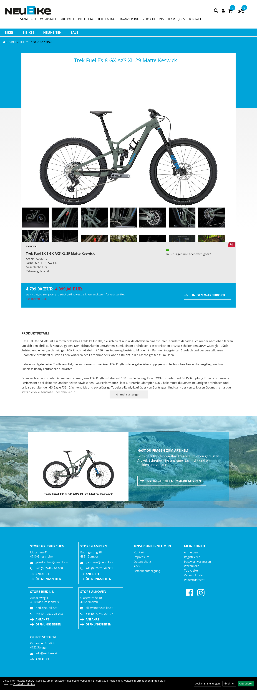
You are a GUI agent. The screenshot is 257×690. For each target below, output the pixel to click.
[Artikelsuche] (216, 11)
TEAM (171, 20)
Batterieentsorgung (147, 571)
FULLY (24, 42)
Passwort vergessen (197, 562)
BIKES (8, 33)
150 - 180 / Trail (42, 42)
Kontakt (139, 552)
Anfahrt (42, 574)
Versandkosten (194, 575)
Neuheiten (52, 33)
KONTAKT (195, 20)
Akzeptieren (246, 683)
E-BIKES (28, 33)
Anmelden (191, 552)
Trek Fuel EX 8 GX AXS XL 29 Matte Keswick (125, 60)
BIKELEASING (106, 20)
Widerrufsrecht (194, 580)
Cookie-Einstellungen (207, 683)
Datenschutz (142, 562)
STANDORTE (28, 20)
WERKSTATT (48, 20)
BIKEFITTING (86, 20)
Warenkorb (191, 566)
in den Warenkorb (208, 295)
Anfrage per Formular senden (174, 481)
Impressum (141, 557)
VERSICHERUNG (153, 20)
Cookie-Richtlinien (24, 684)
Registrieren (192, 557)
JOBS (182, 20)
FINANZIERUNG (129, 20)
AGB (137, 566)
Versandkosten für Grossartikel (105, 294)
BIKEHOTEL (67, 20)
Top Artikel (191, 571)
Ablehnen (229, 683)
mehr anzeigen (130, 394)
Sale (74, 33)
